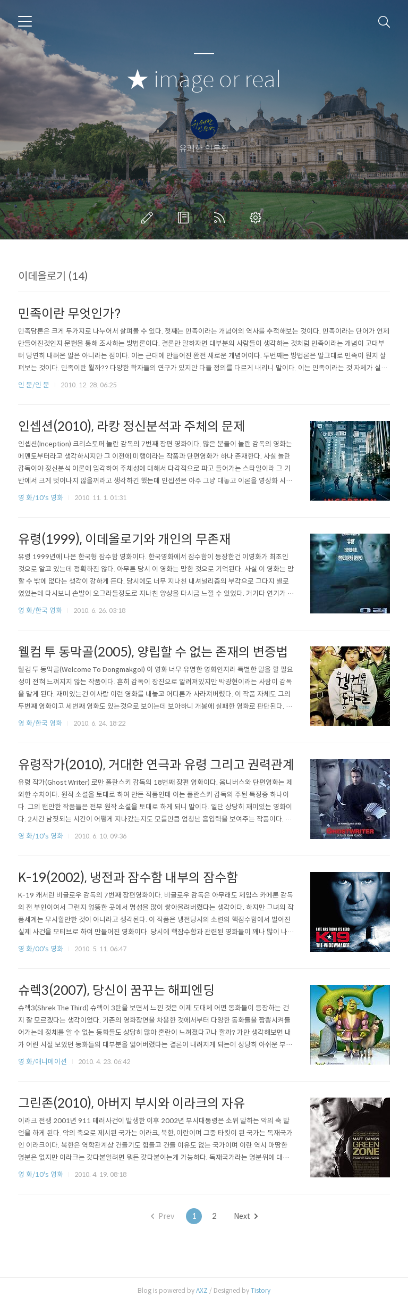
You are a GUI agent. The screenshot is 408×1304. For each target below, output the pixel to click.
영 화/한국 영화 (40, 610)
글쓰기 (149, 217)
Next (246, 1216)
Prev (162, 1216)
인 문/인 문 (33, 384)
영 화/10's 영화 (40, 497)
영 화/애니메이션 (42, 1061)
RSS (221, 217)
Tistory (260, 1290)
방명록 (185, 217)
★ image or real (204, 80)
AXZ (202, 1290)
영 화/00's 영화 (40, 948)
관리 (257, 217)
